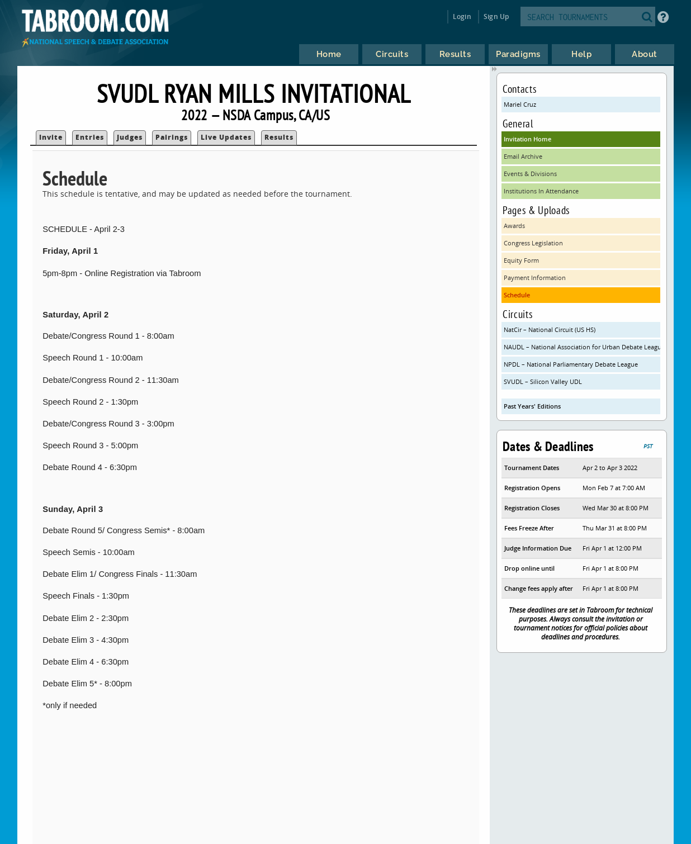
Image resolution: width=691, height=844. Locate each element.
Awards (514, 225)
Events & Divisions (530, 173)
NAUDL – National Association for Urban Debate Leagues (582, 347)
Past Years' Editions (532, 406)
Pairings (171, 137)
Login (462, 16)
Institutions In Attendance (541, 191)
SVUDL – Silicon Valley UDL (543, 381)
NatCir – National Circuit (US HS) (549, 329)
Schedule (517, 295)
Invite (51, 137)
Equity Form (521, 260)
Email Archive (523, 156)
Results (279, 137)
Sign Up (496, 16)
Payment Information (535, 277)
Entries (89, 137)
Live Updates (226, 137)
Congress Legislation (533, 243)
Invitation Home (527, 139)
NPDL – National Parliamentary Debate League (571, 364)
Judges (130, 137)
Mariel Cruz (520, 104)
